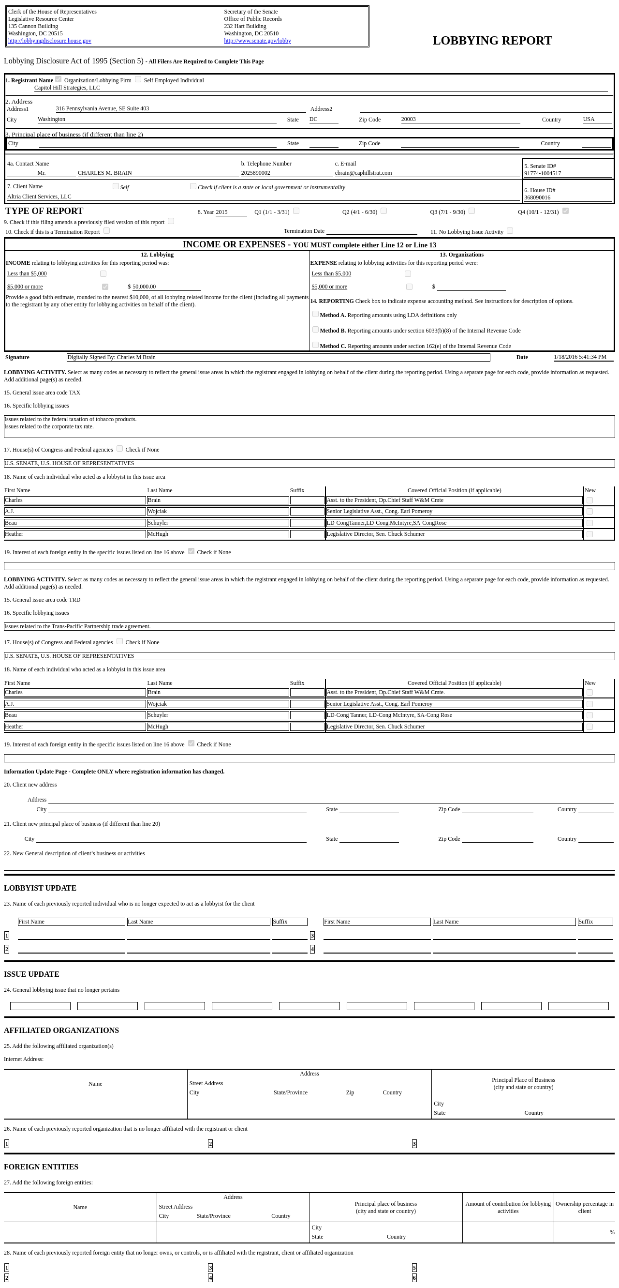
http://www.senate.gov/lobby (257, 40)
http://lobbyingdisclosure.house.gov (49, 40)
